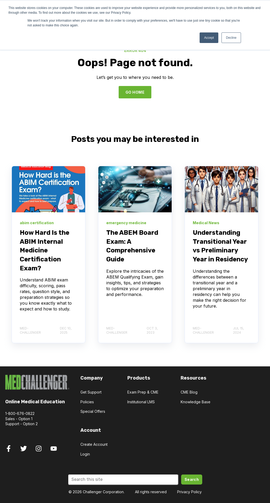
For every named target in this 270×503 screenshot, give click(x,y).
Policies (87, 402)
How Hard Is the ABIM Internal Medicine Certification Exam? (44, 250)
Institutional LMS (141, 402)
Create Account (94, 444)
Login (85, 454)
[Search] (123, 479)
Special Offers (92, 411)
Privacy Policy (189, 492)
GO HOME (135, 92)
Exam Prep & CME (142, 392)
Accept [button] (209, 38)
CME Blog (189, 392)
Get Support (91, 392)
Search (192, 479)
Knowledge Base (195, 402)
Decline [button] (231, 38)
